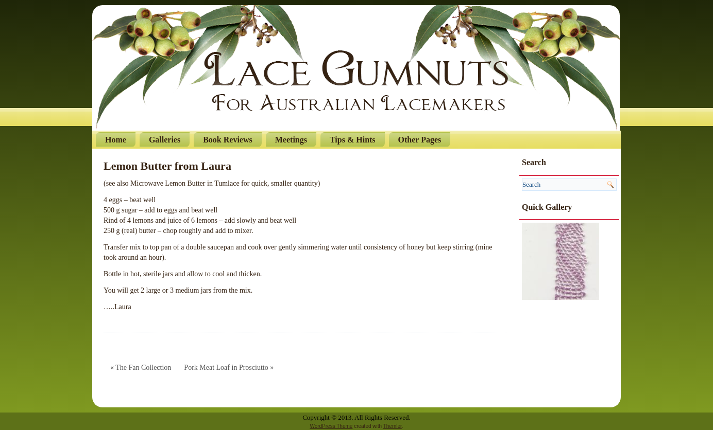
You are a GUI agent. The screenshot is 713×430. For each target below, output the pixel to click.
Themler (392, 426)
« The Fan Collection (140, 367)
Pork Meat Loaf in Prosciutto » (229, 367)
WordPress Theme (331, 426)
